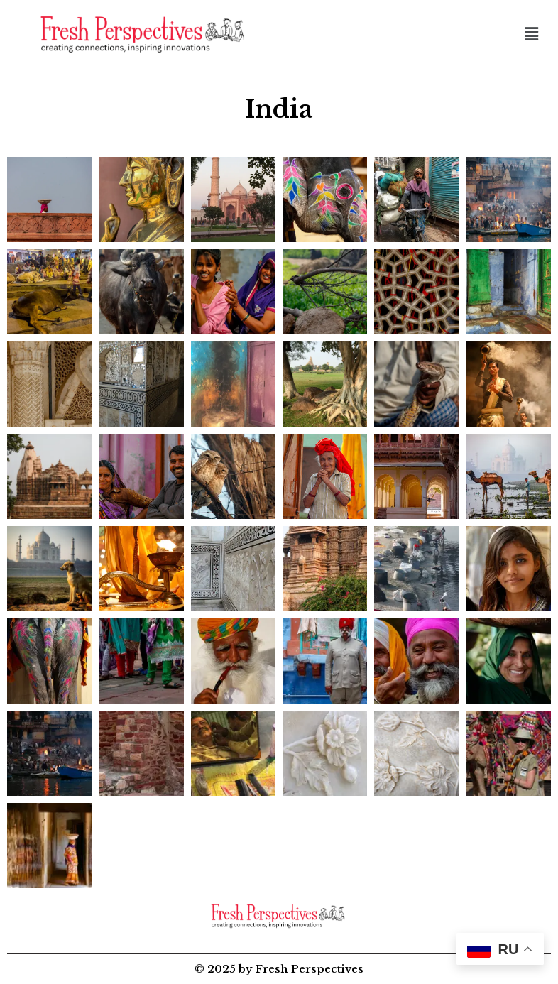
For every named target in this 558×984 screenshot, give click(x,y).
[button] (532, 34)
